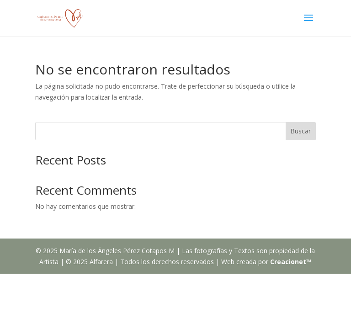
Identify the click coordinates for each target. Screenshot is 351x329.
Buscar (300, 131)
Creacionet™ (290, 261)
